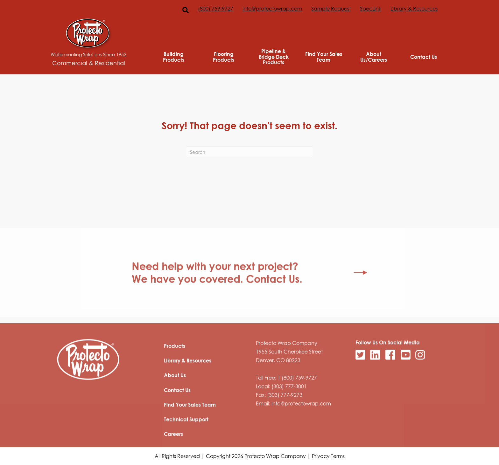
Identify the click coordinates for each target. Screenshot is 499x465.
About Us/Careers (373, 57)
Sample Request (331, 8)
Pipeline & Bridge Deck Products (274, 56)
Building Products (173, 57)
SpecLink (370, 8)
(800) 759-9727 (215, 8)
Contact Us (423, 57)
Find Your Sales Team (323, 57)
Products (174, 366)
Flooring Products (223, 57)
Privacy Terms (328, 456)
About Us (175, 395)
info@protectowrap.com (272, 8)
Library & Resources (414, 8)
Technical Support (186, 439)
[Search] (249, 152)
